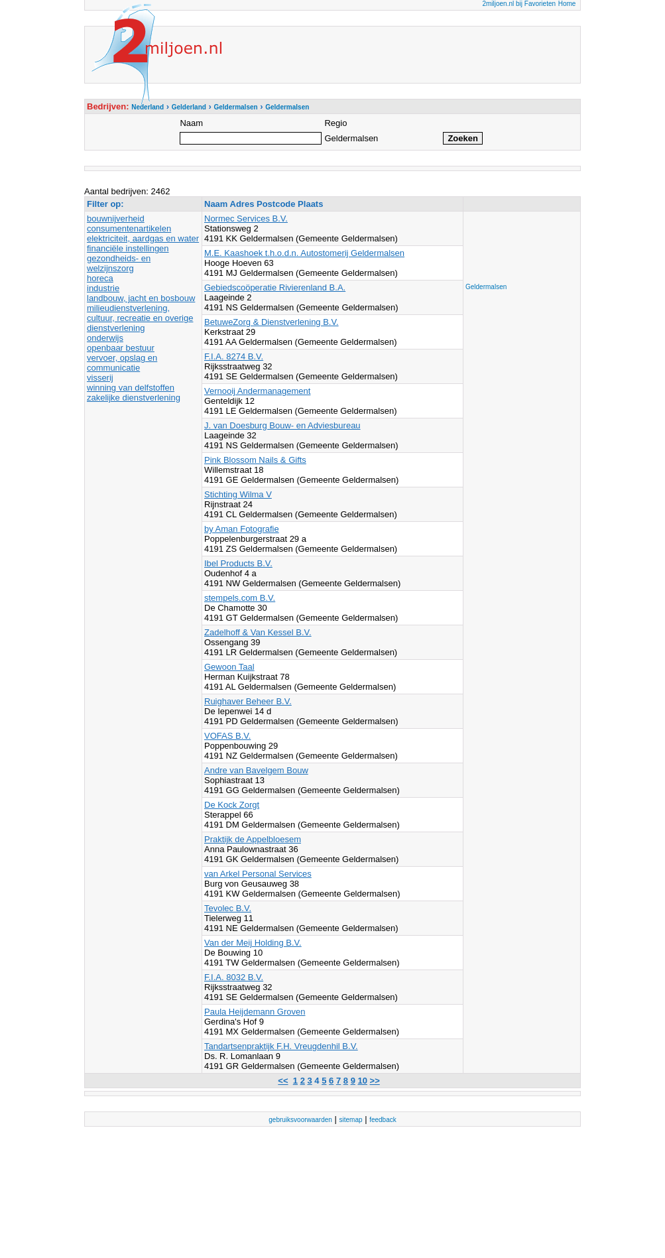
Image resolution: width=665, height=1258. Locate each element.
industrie (103, 288)
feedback (382, 1119)
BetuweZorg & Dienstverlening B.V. (271, 322)
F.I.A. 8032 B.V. (233, 977)
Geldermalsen (486, 286)
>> (375, 1081)
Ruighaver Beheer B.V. (248, 701)
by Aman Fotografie (241, 529)
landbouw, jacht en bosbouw (141, 298)
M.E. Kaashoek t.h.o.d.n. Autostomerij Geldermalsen (304, 253)
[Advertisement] (518, 243)
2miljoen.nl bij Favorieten (519, 3)
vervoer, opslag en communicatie (122, 363)
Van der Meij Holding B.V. (253, 943)
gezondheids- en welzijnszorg (119, 263)
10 (362, 1081)
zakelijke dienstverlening (133, 398)
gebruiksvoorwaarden (300, 1119)
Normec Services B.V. (246, 218)
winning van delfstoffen (130, 388)
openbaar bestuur (120, 348)
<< (283, 1081)
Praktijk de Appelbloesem (252, 839)
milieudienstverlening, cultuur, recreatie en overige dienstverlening (140, 318)
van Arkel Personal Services (258, 874)
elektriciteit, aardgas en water (143, 238)
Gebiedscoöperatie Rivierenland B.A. (274, 287)
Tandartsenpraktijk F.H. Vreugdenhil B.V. (281, 1046)
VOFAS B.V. (227, 736)
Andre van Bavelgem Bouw (256, 770)
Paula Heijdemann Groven (254, 1012)
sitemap (351, 1119)
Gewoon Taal (229, 667)
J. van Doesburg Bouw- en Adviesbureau (282, 425)
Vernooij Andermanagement (257, 391)
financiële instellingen (128, 248)
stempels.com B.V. (239, 598)
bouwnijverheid (116, 218)
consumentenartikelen (129, 228)
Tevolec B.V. (227, 908)
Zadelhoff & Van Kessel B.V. (258, 632)
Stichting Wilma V (238, 494)
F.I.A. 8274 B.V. (233, 356)
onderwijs (105, 338)
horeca (100, 278)
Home (567, 3)
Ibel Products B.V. (238, 563)
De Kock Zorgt (231, 805)
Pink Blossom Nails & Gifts (255, 460)
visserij (100, 378)
